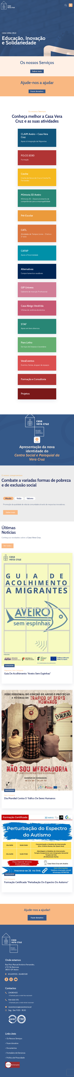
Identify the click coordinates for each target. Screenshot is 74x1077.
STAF (24, 324)
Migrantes (8, 670)
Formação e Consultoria (33, 379)
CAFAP (24, 250)
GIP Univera (27, 287)
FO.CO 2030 (27, 155)
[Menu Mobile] (70, 5)
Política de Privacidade (16, 1058)
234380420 (13, 993)
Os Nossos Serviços (14, 1038)
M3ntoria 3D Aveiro (31, 194)
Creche (24, 173)
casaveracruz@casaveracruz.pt (19, 1007)
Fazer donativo (12, 1043)
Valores (30, 498)
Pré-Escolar (27, 215)
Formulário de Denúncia (16, 1053)
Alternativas (27, 269)
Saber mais (10, 512)
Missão (8, 498)
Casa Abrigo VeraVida (32, 305)
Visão (19, 498)
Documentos (12, 1048)
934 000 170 (13, 1000)
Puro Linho (26, 342)
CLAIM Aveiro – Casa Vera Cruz (34, 136)
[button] (37, 71)
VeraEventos (27, 360)
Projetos (25, 393)
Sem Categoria (17, 670)
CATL (24, 229)
